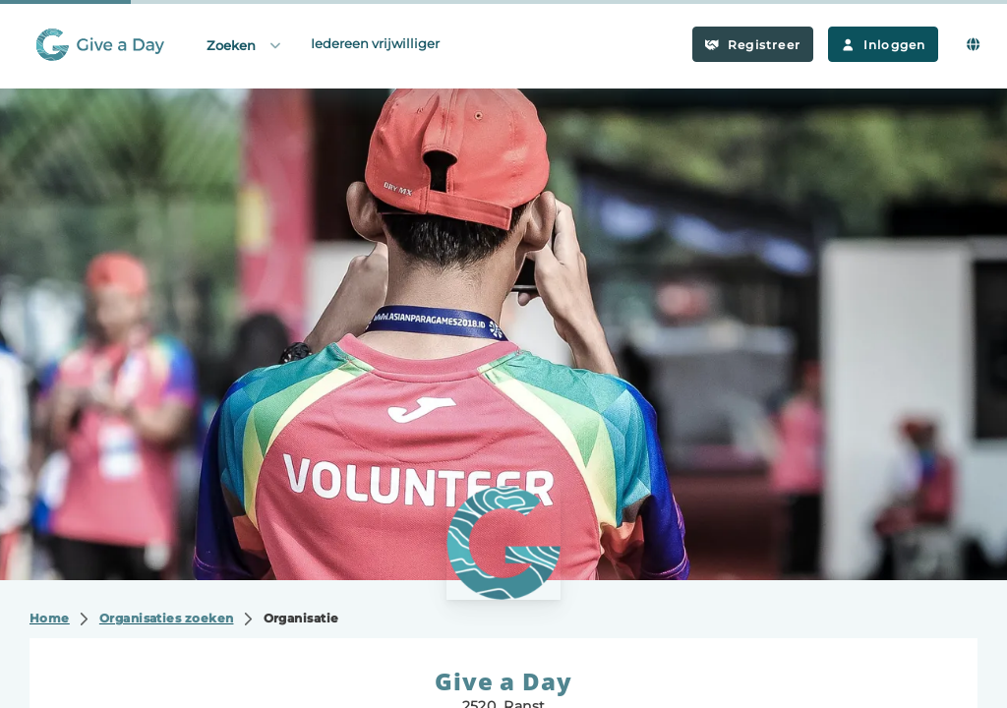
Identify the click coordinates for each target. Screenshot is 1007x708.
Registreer (752, 44)
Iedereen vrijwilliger (375, 43)
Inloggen (883, 44)
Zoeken (245, 44)
